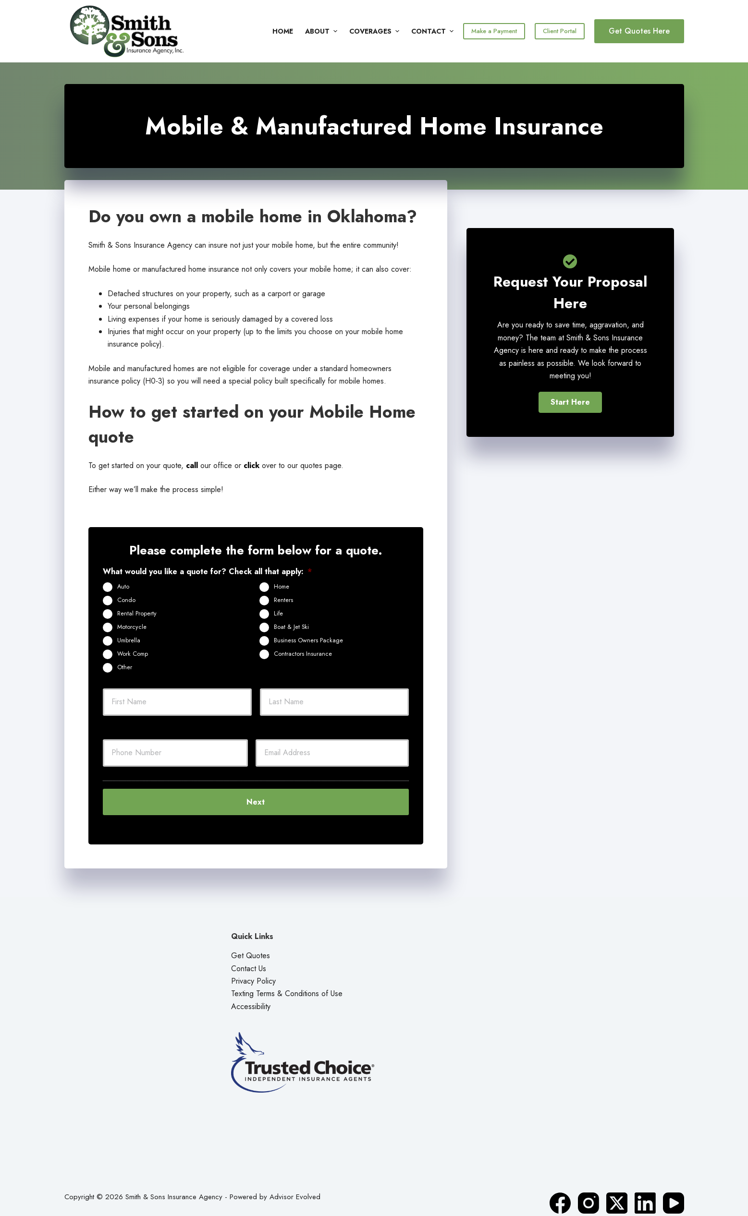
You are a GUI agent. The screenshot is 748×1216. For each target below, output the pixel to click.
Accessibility (250, 996)
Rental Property (137, 613)
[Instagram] (588, 1193)
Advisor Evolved (295, 1187)
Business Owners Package (308, 640)
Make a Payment (494, 31)
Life (278, 613)
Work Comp (132, 654)
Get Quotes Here (639, 30)
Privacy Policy (253, 971)
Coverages (375, 31)
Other (124, 667)
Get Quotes (250, 945)
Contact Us (248, 958)
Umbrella (128, 640)
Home (282, 31)
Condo (126, 600)
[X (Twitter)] (616, 1193)
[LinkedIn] (645, 1193)
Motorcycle (132, 627)
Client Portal (559, 31)
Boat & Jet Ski (291, 627)
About (322, 31)
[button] (570, 402)
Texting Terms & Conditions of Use (287, 983)
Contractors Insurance (303, 654)
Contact (432, 31)
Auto (123, 586)
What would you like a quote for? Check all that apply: (207, 572)
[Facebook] (560, 1193)
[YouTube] (673, 1193)
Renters (283, 600)
